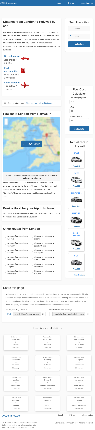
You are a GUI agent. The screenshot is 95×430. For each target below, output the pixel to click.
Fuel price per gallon (78, 98)
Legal (59, 3)
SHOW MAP (31, 143)
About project (87, 3)
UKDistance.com (12, 415)
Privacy (71, 3)
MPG (72, 107)
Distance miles (76, 116)
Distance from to (39, 103)
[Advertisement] (47, 12)
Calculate (79, 44)
